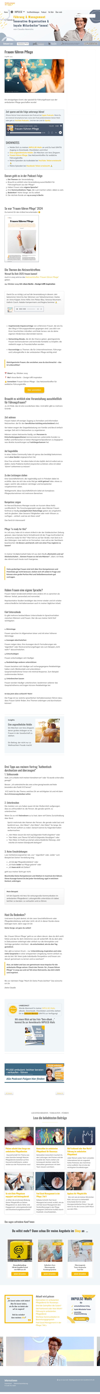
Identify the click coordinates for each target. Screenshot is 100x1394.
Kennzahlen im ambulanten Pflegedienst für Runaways (47, 1152)
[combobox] (84, 16)
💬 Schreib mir (10, 20)
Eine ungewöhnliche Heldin (21, 153)
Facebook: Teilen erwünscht (38, 166)
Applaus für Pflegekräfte (77, 1195)
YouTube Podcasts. (22, 121)
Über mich (58, 12)
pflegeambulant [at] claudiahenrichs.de (82, 1382)
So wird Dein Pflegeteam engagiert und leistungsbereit (17, 1197)
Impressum (8, 1385)
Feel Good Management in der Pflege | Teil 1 (48, 1197)
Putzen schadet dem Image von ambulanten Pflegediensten (18, 1152)
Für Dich (51, 12)
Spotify (47, 121)
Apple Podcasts (48, 115)
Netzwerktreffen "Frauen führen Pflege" (42, 277)
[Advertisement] (81, 82)
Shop (78, 1232)
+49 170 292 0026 (63, 1382)
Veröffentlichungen (33, 12)
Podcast (43, 12)
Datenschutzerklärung (21, 1385)
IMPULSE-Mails (35, 147)
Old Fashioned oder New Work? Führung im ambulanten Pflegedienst (79, 1153)
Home (6, 12)
